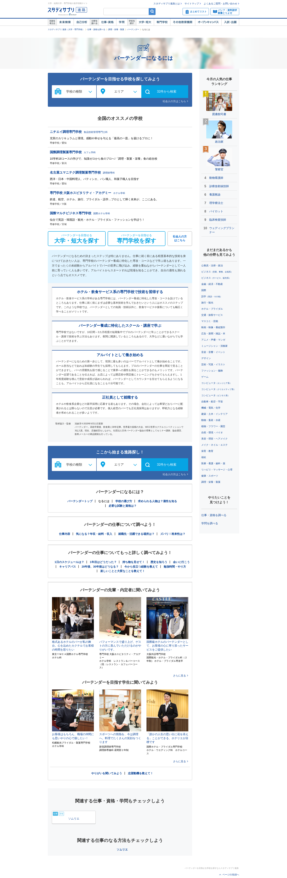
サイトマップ (192, 3)
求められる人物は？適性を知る (157, 501)
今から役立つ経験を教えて (141, 566)
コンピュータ (216, 383)
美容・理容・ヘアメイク (214, 438)
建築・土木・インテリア (214, 414)
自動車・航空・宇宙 (212, 401)
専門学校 (162, 22)
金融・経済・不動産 (212, 284)
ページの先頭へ (230, 874)
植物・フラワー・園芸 (213, 426)
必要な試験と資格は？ (123, 505)
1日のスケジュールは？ (69, 562)
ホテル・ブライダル (212, 308)
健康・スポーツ (209, 475)
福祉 (203, 457)
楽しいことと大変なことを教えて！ (122, 571)
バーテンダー (133, 29)
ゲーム (204, 376)
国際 (203, 290)
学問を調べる (209, 523)
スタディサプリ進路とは (166, 3)
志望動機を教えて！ (140, 773)
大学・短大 (145, 22)
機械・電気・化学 (210, 407)
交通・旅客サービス (212, 315)
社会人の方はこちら (174, 101)
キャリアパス (67, 566)
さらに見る (179, 675)
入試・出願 (230, 22)
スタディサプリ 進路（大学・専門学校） (66, 29)
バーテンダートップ (79, 501)
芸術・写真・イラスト (213, 364)
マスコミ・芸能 (209, 321)
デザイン (206, 358)
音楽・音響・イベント (213, 352)
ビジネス (217, 271)
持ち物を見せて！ (133, 562)
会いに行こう (181, 562)
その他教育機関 (182, 22)
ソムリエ (122, 849)
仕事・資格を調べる (96, 29)
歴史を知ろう (158, 562)
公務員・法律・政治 (212, 265)
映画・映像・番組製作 (213, 327)
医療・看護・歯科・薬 (213, 463)
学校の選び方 (123, 501)
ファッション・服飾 (212, 370)
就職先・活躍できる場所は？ (136, 533)
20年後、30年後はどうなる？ (100, 566)
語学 (211, 296)
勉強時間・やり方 (175, 566)
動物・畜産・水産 (210, 420)
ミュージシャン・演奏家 (214, 346)
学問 (121, 22)
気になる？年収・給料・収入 (94, 533)
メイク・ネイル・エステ (214, 444)
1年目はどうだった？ (103, 562)
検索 (152, 11)
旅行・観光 (207, 302)
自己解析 (82, 22)
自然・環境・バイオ (212, 432)
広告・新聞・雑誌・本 (213, 333)
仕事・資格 (107, 22)
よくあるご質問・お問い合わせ (220, 3)
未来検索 (65, 22)
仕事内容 (64, 533)
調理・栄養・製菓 (116, 29)
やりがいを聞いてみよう (106, 773)
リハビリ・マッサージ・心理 (216, 469)
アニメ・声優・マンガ (213, 339)
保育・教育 (207, 451)
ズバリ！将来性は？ (172, 533)
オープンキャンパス (208, 22)
